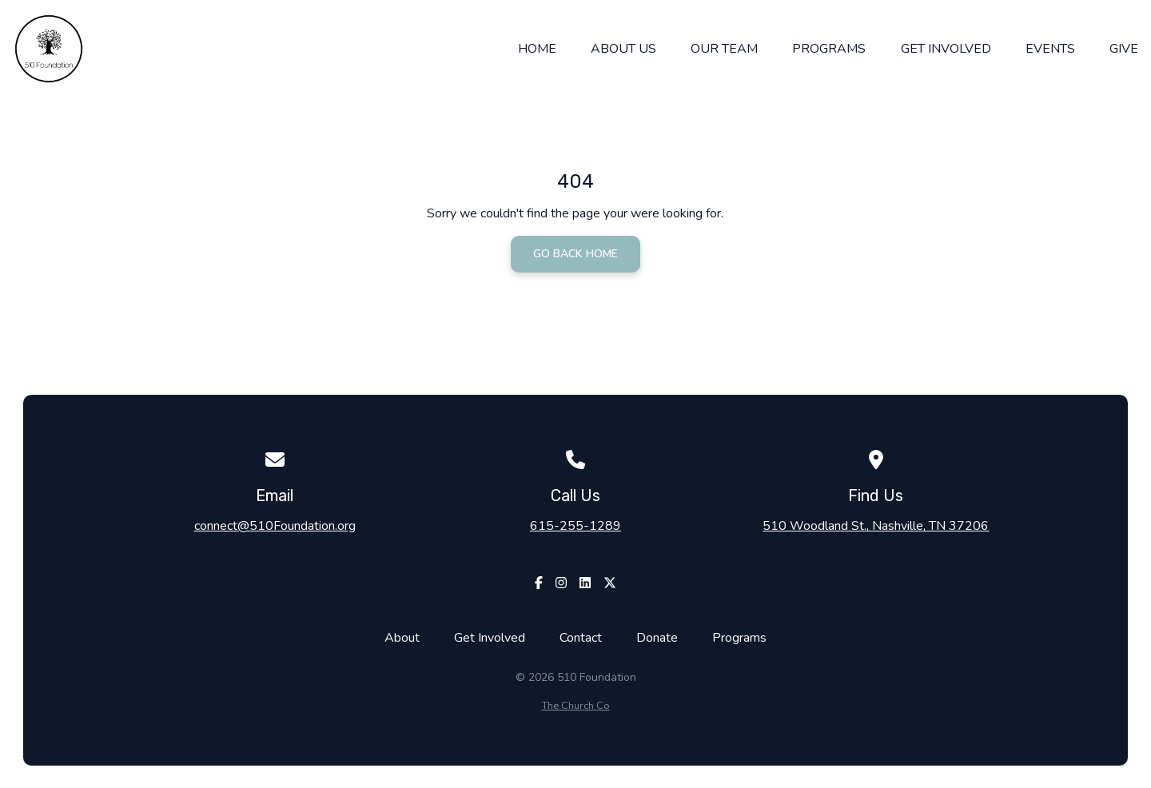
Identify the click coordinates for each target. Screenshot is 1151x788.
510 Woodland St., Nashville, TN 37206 (876, 526)
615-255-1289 (575, 526)
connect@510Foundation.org (275, 526)
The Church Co (576, 705)
